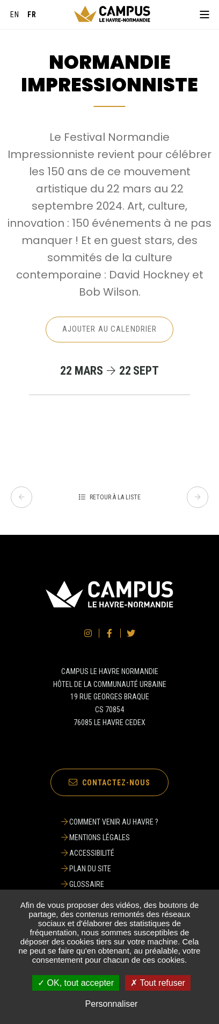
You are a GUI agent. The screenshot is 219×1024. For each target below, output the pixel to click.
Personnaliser (111, 1003)
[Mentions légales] (109, 837)
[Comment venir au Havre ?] (109, 822)
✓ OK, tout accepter (76, 982)
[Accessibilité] (109, 853)
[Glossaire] (109, 884)
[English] (15, 14)
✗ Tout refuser (157, 982)
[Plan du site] (109, 868)
